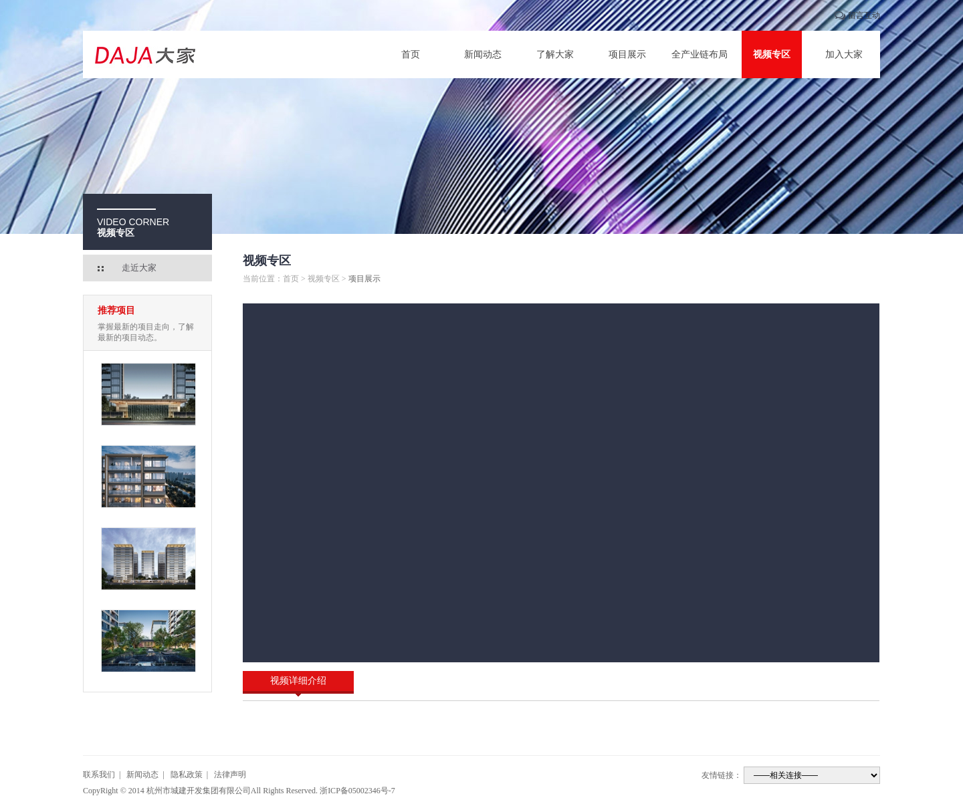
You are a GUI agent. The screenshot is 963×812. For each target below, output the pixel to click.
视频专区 (771, 54)
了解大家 (555, 54)
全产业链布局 (699, 54)
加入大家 (844, 54)
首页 (410, 54)
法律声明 (230, 774)
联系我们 (99, 774)
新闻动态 (483, 54)
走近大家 (139, 268)
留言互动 (864, 15)
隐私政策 (187, 774)
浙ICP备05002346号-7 (357, 790)
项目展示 (627, 54)
